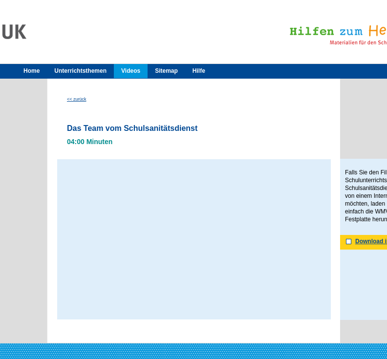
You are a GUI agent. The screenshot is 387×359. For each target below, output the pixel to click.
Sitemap (166, 70)
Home (31, 70)
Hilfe (199, 70)
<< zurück (76, 99)
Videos (130, 70)
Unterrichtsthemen (80, 70)
